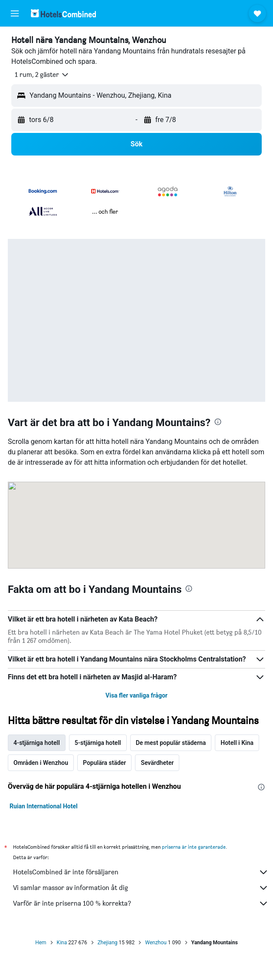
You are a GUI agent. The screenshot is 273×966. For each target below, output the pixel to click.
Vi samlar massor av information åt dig (141, 888)
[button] (14, 13)
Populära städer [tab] (104, 762)
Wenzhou (155, 943)
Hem (40, 943)
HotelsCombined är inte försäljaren (141, 872)
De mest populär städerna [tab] (171, 742)
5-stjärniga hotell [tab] (98, 742)
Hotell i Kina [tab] (236, 742)
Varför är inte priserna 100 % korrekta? (141, 903)
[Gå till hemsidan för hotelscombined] (63, 13)
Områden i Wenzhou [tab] (40, 762)
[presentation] (218, 422)
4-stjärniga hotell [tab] (36, 742)
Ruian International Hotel (44, 806)
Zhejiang (108, 943)
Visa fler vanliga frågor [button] (136, 695)
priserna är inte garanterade (194, 847)
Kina (62, 943)
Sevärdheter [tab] (157, 762)
